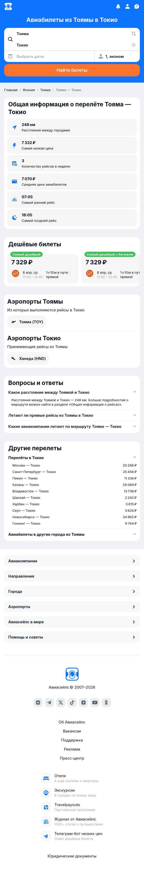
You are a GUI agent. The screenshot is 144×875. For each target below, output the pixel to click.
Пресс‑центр (72, 758)
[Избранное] (118, 6)
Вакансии (72, 731)
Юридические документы (72, 856)
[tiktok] (72, 702)
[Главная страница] (8, 6)
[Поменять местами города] (133, 33)
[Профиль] (127, 6)
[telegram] (49, 702)
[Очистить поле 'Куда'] (133, 45)
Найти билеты (72, 70)
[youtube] (95, 702)
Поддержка (72, 740)
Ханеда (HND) (28, 358)
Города (72, 591)
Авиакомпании (72, 560)
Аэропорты (72, 606)
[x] (61, 702)
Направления (72, 576)
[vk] (38, 702)
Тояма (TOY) (26, 322)
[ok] (106, 702)
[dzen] (83, 702)
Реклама (72, 749)
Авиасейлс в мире (72, 621)
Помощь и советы (72, 637)
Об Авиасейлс (71, 722)
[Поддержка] (137, 6)
